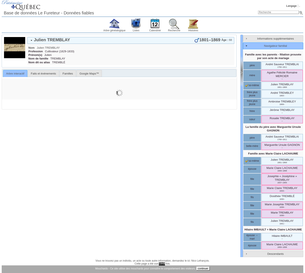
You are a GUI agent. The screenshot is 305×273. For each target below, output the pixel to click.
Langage (291, 5)
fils (252, 197)
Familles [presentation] (67, 73)
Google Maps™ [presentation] (89, 73)
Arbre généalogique (114, 30)
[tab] (130, 40)
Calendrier (155, 30)
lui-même (252, 85)
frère (252, 111)
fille (252, 179)
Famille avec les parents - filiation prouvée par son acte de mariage (273, 56)
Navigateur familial (275, 45)
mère (252, 75)
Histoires (193, 30)
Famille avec (273, 153)
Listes (136, 30)
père (252, 65)
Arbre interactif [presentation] (15, 73)
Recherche (174, 30)
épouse (252, 168)
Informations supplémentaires (275, 38)
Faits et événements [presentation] (43, 73)
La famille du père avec (273, 128)
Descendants (275, 253)
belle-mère (252, 146)
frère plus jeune (252, 94)
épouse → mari (252, 237)
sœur (252, 119)
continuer (203, 268)
